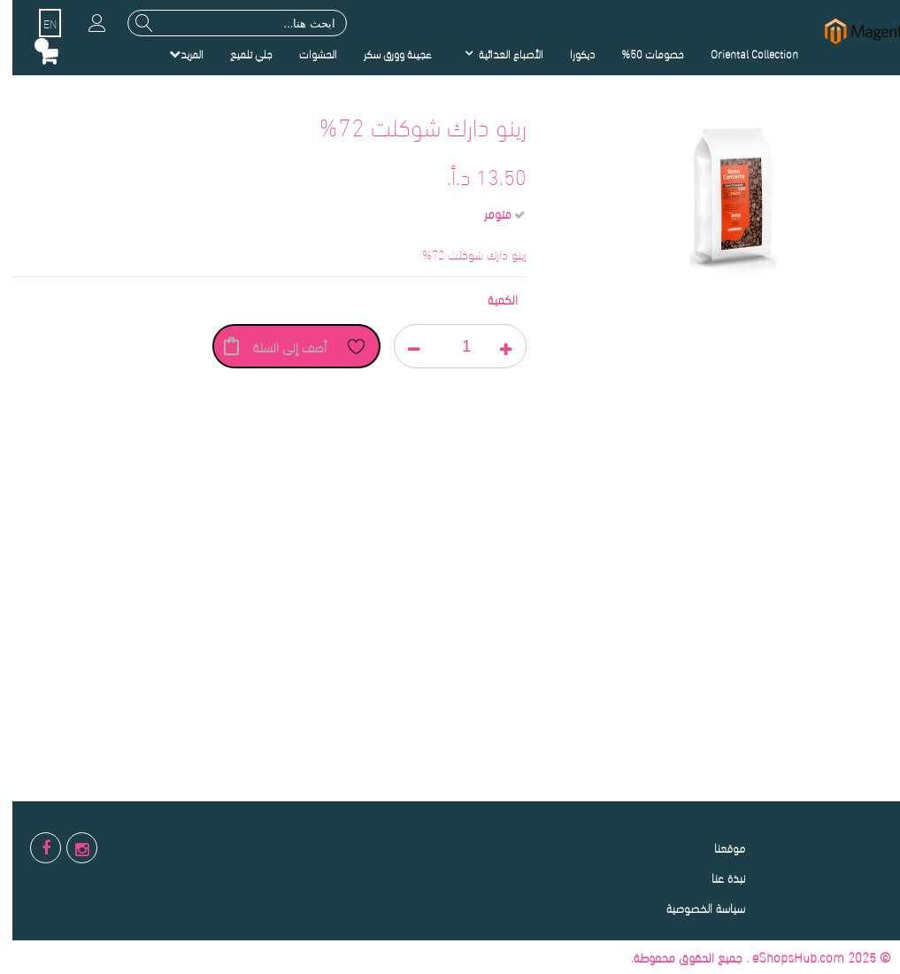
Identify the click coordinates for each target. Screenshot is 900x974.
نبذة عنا (716, 877)
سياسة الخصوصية (693, 907)
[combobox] (225, 23)
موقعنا (717, 847)
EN (37, 23)
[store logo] (856, 31)
